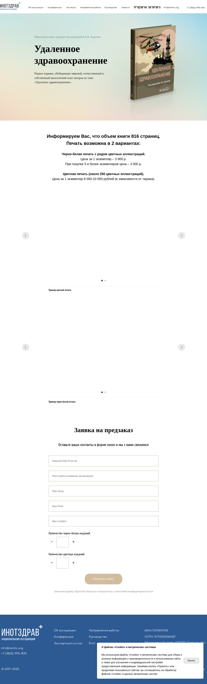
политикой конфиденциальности (134, 591)
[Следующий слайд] (181, 235)
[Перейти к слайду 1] (102, 280)
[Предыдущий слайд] (25, 235)
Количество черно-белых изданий (69, 533)
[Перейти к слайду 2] (105, 280)
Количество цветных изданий (66, 554)
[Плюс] (73, 542)
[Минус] (52, 542)
